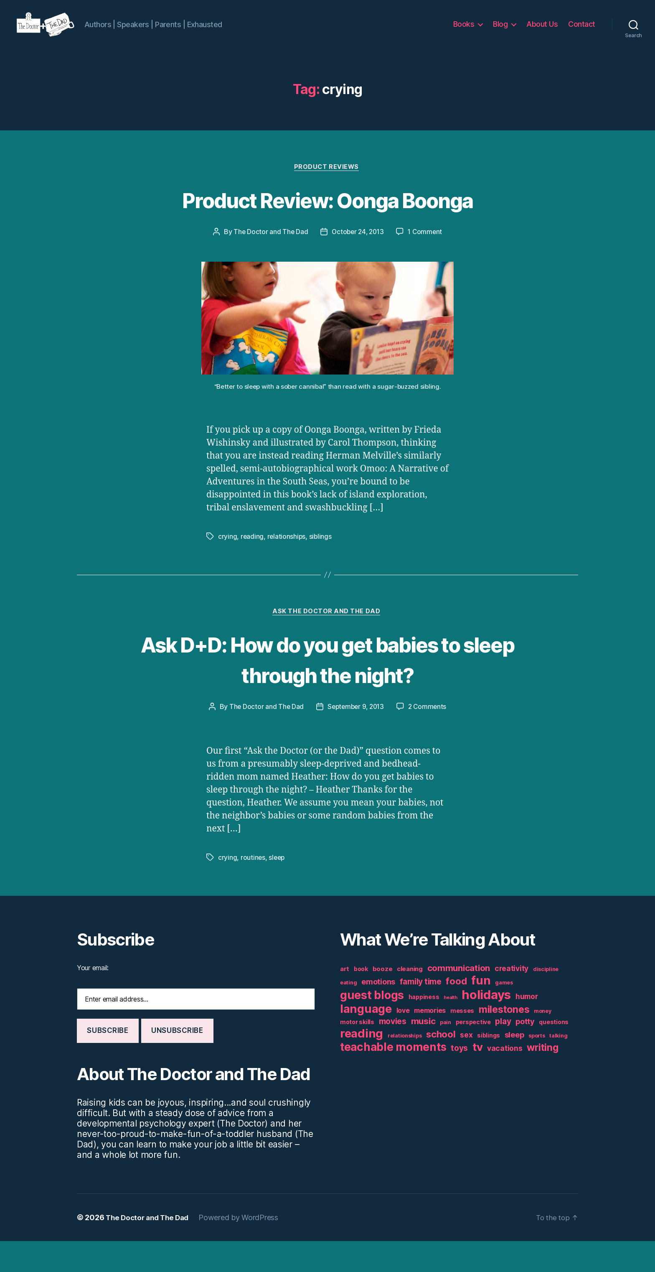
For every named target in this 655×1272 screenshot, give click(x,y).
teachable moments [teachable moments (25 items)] (393, 1077)
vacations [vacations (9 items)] (505, 1079)
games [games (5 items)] (504, 1013)
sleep (277, 888)
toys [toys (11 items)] (459, 1079)
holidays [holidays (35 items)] (486, 1025)
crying (227, 550)
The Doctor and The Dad (268, 245)
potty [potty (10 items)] (525, 1052)
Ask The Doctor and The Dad (327, 626)
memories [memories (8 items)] (430, 1041)
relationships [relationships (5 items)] (405, 1066)
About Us (542, 30)
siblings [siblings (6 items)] (488, 1066)
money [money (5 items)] (542, 1042)
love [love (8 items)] (403, 1041)
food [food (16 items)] (456, 1012)
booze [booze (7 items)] (383, 1000)
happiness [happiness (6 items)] (424, 1028)
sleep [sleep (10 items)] (514, 1065)
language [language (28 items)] (366, 1040)
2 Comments (333, 737)
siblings (321, 550)
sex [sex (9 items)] (466, 1065)
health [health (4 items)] (450, 1028)
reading (252, 550)
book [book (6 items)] (361, 1000)
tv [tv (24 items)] (477, 1077)
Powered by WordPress (244, 1248)
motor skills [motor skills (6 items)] (357, 1053)
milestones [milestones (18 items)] (504, 1040)
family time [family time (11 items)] (421, 1012)
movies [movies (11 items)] (392, 1052)
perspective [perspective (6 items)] (473, 1053)
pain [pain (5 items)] (445, 1053)
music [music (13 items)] (423, 1052)
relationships (287, 550)
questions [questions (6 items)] (554, 1053)
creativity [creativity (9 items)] (511, 999)
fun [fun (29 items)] (480, 1011)
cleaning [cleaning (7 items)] (410, 1000)
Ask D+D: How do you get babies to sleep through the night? (327, 673)
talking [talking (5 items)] (558, 1066)
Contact (581, 30)
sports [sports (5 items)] (536, 1066)
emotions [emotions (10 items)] (378, 1012)
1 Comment (427, 245)
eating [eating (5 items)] (348, 1013)
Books (464, 30)
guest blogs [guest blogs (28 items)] (372, 1026)
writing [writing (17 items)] (542, 1078)
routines (253, 888)
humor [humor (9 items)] (526, 1027)
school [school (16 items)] (440, 1065)
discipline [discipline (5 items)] (546, 1000)
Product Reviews (327, 180)
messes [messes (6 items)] (462, 1041)
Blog (500, 30)
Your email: (93, 998)
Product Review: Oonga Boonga (327, 212)
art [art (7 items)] (344, 1000)
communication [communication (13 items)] (458, 999)
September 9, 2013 (387, 721)
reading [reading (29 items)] (361, 1064)
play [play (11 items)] (503, 1052)
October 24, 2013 (357, 245)
